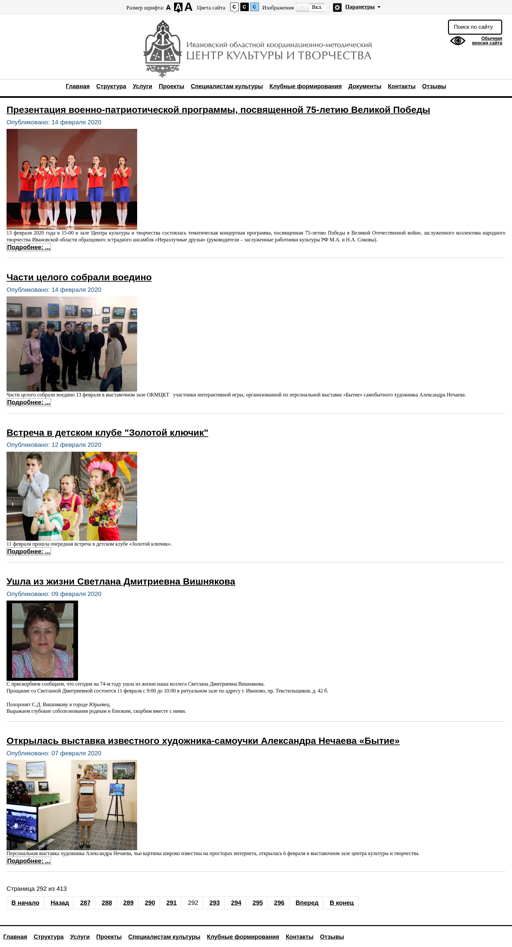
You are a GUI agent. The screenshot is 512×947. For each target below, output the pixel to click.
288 (107, 902)
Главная (78, 86)
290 (150, 902)
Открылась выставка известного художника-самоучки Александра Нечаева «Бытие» (203, 740)
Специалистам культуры (227, 86)
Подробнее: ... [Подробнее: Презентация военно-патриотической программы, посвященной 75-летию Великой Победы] (28, 247)
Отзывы (434, 86)
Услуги (142, 86)
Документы (364, 86)
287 (85, 902)
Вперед (307, 902)
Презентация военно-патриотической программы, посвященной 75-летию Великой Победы (218, 109)
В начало (25, 902)
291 (171, 902)
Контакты (402, 86)
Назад (60, 902)
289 (128, 902)
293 (214, 902)
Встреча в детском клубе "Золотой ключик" (107, 432)
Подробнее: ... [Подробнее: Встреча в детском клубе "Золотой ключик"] (28, 551)
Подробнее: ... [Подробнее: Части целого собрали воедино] (28, 402)
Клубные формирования (305, 86)
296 (279, 902)
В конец (342, 902)
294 (236, 902)
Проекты (171, 86)
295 (257, 902)
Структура (111, 86)
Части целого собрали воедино (79, 277)
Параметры (360, 7)
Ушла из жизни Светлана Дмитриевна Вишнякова (121, 581)
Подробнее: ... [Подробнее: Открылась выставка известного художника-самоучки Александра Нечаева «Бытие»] (28, 860)
